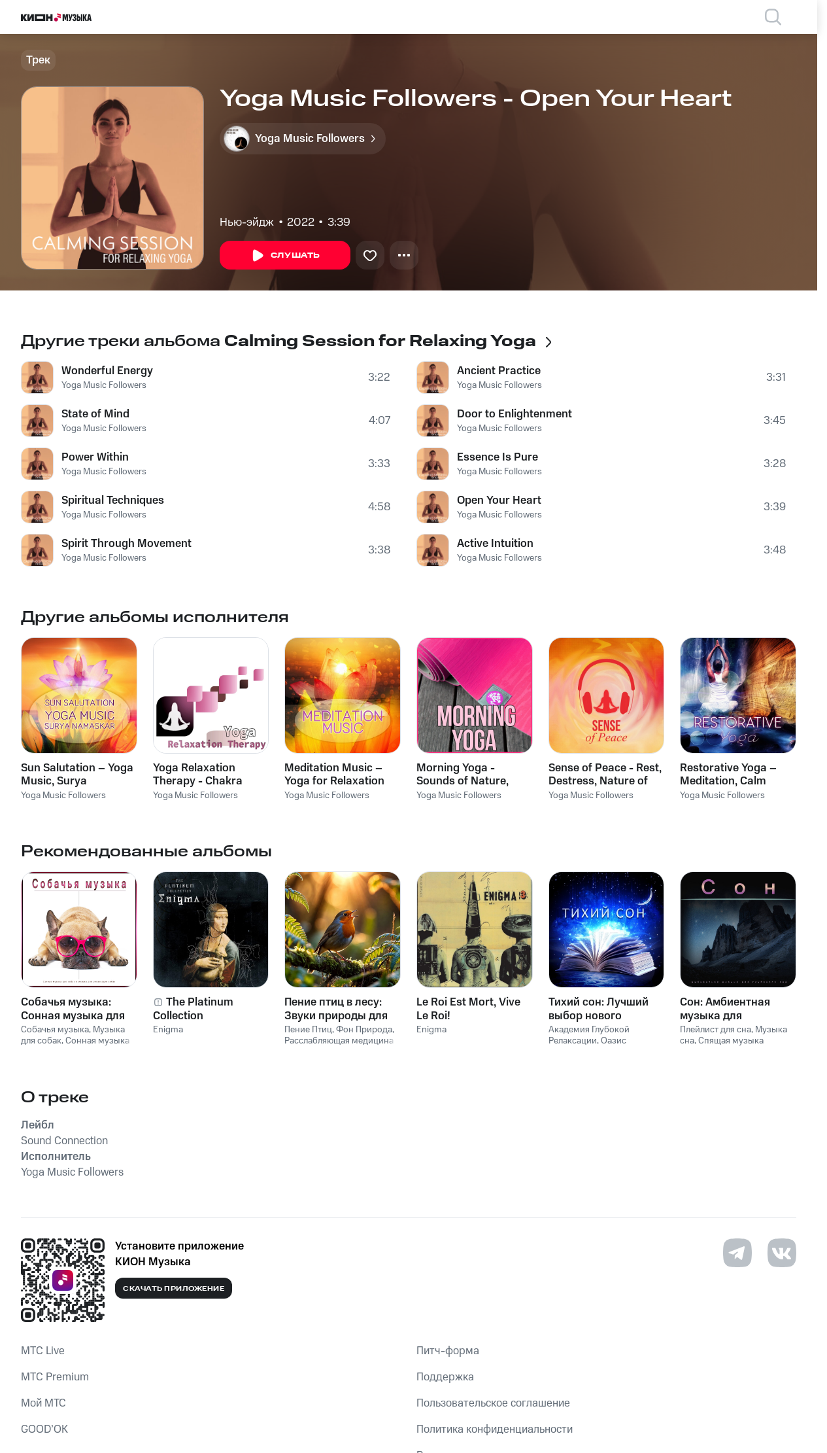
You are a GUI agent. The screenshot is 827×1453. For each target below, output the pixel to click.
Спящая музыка (731, 1040)
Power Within (95, 457)
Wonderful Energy (107, 371)
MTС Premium (55, 1377)
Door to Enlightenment (514, 414)
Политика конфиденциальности (494, 1429)
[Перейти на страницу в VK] (782, 1252)
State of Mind (95, 414)
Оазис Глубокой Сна (587, 1046)
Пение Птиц (308, 1029)
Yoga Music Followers (103, 385)
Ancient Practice (499, 371)
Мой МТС (43, 1403)
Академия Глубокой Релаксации (589, 1035)
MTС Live (43, 1351)
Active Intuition (495, 543)
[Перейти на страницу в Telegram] (737, 1252)
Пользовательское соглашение (493, 1403)
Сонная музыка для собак (75, 1046)
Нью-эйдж (247, 222)
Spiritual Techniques (112, 500)
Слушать (285, 256)
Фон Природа (364, 1029)
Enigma (168, 1029)
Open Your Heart (499, 500)
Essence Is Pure (497, 457)
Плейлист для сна (715, 1029)
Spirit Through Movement (126, 543)
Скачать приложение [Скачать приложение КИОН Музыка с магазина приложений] (173, 1288)
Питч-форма (447, 1351)
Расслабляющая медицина (339, 1040)
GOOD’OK (44, 1429)
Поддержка (445, 1377)
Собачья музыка (55, 1029)
